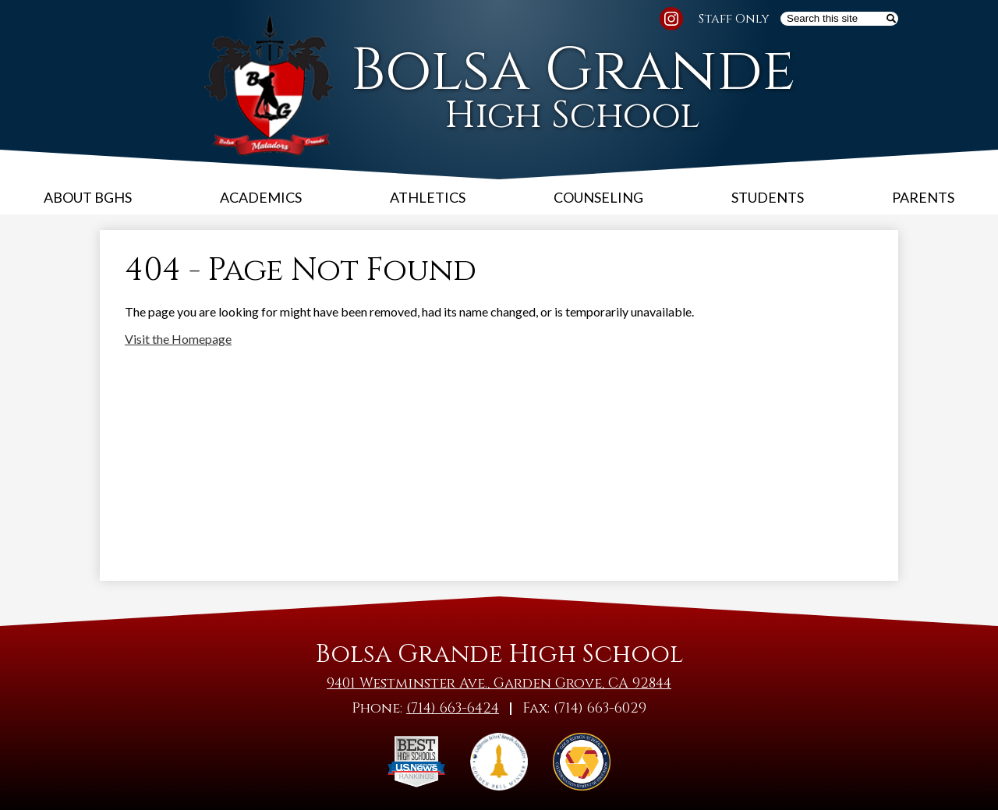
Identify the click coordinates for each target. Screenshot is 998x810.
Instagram (671, 21)
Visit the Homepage (178, 338)
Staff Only (734, 18)
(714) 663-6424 (452, 708)
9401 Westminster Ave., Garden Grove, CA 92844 (499, 683)
